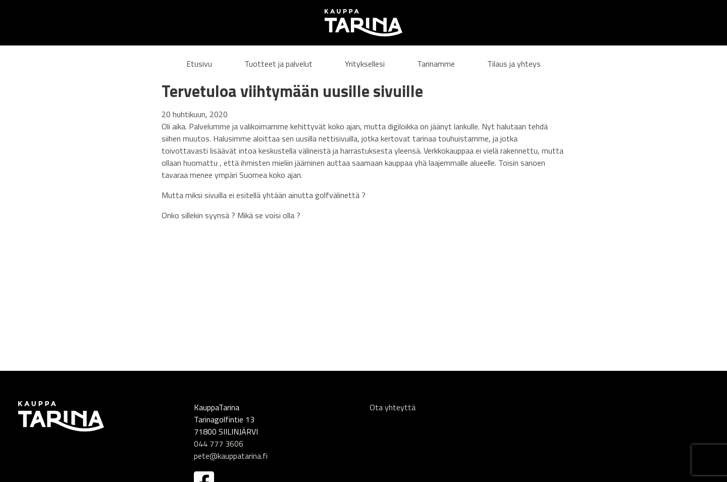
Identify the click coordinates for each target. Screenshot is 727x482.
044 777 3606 (218, 444)
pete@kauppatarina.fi (231, 456)
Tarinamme (436, 64)
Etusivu (199, 64)
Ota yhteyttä (393, 407)
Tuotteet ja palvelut (278, 64)
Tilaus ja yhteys (514, 64)
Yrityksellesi (365, 64)
